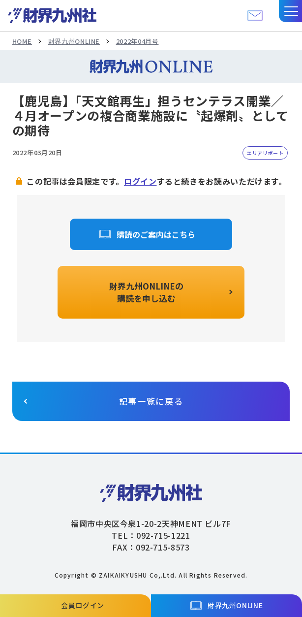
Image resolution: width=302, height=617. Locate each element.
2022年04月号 (137, 41)
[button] (290, 11)
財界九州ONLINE (74, 41)
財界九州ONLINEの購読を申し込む (146, 292)
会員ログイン (82, 605)
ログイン (140, 181)
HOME (22, 41)
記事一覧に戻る (151, 401)
